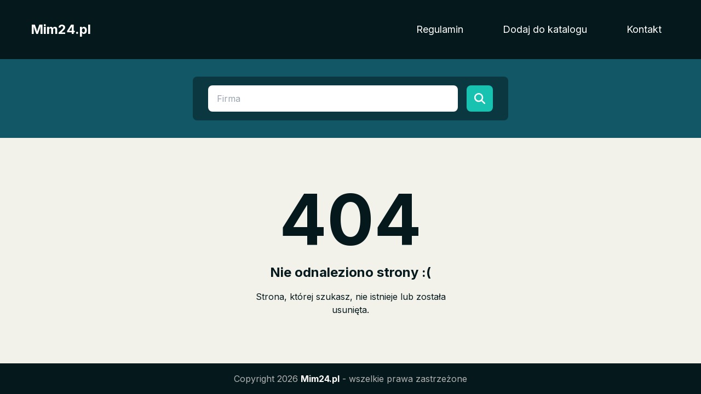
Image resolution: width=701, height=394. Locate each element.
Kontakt (644, 29)
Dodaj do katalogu (545, 29)
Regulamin (439, 29)
